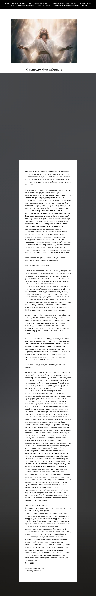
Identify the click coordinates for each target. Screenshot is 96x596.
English (84, 5)
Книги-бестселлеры (18, 3)
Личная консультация (41, 3)
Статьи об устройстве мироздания (22, 5)
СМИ (29, 3)
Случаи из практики (44, 5)
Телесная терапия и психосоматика (64, 3)
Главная (6, 3)
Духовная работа (85, 3)
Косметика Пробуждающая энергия (66, 5)
